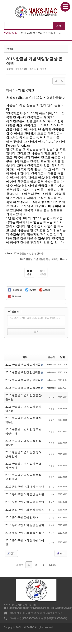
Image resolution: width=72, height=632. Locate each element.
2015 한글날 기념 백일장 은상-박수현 (23, 442)
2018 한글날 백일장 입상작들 (23, 372)
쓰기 (60, 553)
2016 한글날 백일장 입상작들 (23, 387)
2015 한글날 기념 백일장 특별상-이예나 (23, 477)
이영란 (10, 69)
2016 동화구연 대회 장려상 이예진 (24, 542)
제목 (24, 357)
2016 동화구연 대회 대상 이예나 (24, 486)
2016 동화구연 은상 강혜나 (21, 517)
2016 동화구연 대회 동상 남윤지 (24, 525)
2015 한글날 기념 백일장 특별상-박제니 (23, 465)
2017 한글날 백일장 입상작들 (23, 380)
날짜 (62, 357)
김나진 (51, 487)
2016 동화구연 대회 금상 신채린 (24, 494)
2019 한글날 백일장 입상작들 (23, 364)
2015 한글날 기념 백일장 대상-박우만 (23, 420)
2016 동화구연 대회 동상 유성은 (24, 532)
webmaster (51, 365)
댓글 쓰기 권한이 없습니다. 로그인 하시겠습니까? (34, 318)
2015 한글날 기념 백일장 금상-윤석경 (23, 397)
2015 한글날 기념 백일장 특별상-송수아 (23, 431)
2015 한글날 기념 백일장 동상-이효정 (23, 408)
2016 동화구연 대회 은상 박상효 (24, 509)
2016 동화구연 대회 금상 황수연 (24, 502)
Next (52, 564)
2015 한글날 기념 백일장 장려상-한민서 (23, 454)
